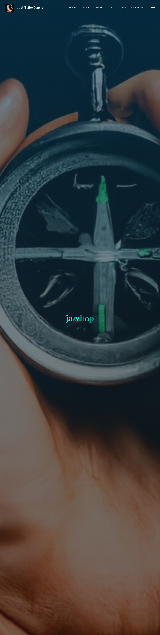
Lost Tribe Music (30, 7)
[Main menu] (152, 7)
